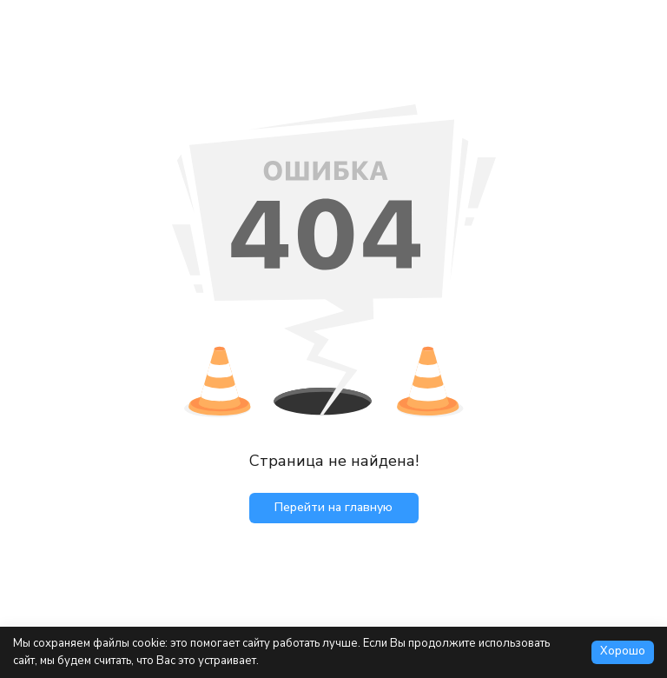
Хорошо (622, 651)
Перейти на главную (333, 507)
